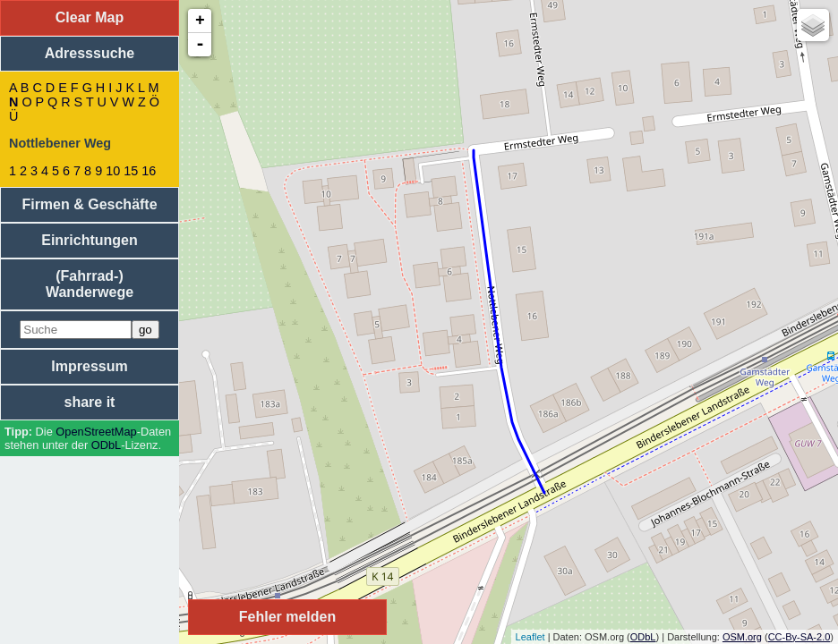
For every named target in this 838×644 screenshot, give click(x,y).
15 (131, 171)
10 (113, 171)
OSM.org (742, 636)
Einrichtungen (89, 240)
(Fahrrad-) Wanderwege (89, 284)
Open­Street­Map (96, 431)
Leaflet (530, 636)
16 (148, 171)
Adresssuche (90, 53)
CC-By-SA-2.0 (799, 636)
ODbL (106, 445)
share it (89, 402)
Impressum (89, 366)
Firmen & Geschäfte (89, 204)
